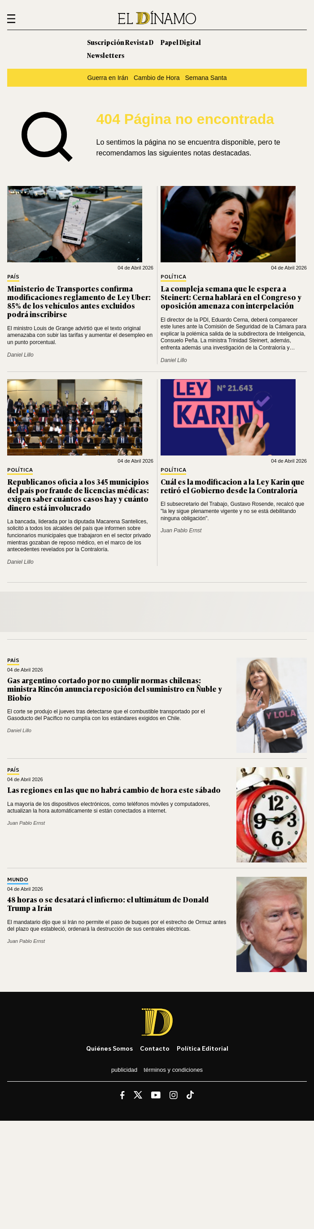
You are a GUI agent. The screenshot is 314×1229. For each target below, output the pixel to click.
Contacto (155, 1048)
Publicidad (124, 1069)
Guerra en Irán (107, 77)
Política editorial (202, 1048)
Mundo (17, 880)
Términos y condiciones (173, 1069)
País (13, 277)
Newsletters (105, 55)
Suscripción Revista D (120, 42)
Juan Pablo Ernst (181, 530)
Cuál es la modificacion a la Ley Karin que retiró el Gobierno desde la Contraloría (233, 485)
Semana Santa (206, 77)
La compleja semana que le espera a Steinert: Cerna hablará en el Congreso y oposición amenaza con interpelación (231, 297)
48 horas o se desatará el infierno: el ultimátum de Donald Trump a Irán (108, 903)
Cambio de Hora (157, 77)
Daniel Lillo (20, 355)
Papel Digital (181, 42)
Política (173, 277)
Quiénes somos (109, 1048)
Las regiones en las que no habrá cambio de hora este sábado (114, 789)
